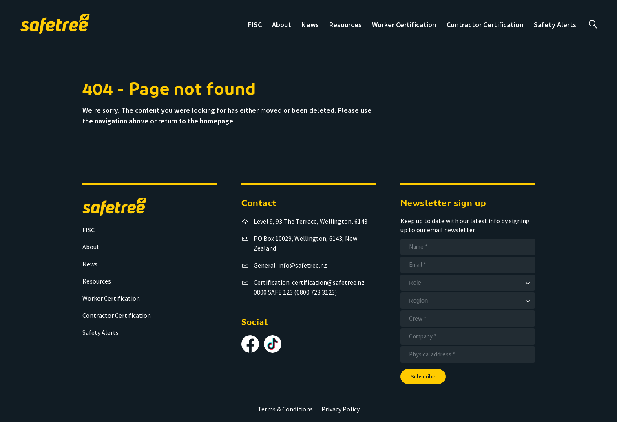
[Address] (467, 354)
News (310, 24)
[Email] (467, 265)
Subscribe (423, 376)
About (281, 24)
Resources (345, 24)
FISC (255, 24)
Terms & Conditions (285, 409)
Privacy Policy (340, 409)
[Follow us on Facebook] (250, 344)
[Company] (467, 336)
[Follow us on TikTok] (272, 344)
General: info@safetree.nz (290, 265)
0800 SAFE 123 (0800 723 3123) (295, 292)
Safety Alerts (555, 24)
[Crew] (467, 318)
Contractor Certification (485, 24)
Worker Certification (404, 24)
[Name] (467, 247)
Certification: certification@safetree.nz (309, 282)
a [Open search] (593, 24)
